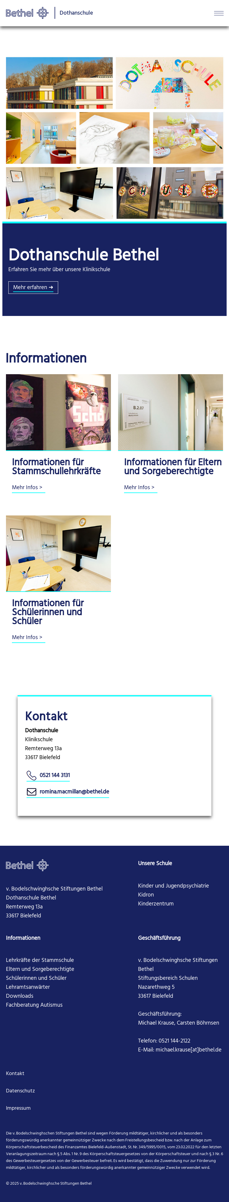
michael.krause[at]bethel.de (189, 1050)
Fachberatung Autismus (34, 1005)
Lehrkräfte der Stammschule (40, 960)
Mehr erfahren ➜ (33, 287)
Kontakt (15, 1073)
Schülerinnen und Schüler (36, 978)
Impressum (18, 1108)
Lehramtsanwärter (28, 987)
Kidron (146, 895)
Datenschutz (20, 1091)
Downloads (19, 996)
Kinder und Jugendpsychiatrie (173, 886)
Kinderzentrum (156, 903)
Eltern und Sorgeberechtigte (40, 969)
